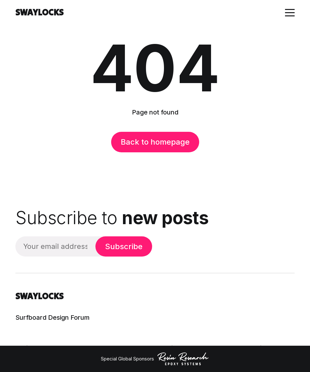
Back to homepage (155, 142)
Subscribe (124, 246)
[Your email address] (55, 246)
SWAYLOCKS (39, 12)
